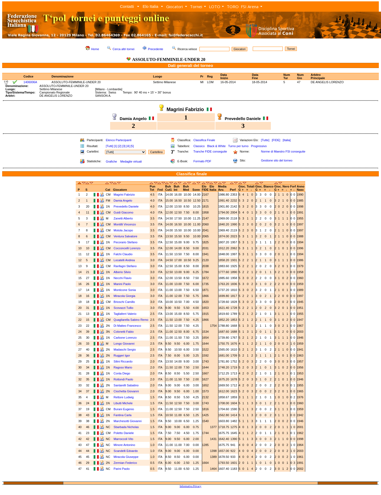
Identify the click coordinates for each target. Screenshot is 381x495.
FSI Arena (249, 6)
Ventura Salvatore (125, 236)
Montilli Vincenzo (125, 224)
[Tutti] (109, 146)
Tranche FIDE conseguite (210, 151)
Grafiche (111, 161)
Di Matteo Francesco (127, 325)
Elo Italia (150, 6)
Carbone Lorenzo (125, 337)
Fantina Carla (123, 415)
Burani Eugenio (124, 409)
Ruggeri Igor (122, 355)
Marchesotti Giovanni (128, 421)
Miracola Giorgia (124, 295)
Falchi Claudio (123, 254)
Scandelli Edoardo (126, 450)
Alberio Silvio (122, 272)
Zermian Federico (125, 462)
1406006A (30, 82)
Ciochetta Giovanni (126, 391)
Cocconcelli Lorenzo (127, 248)
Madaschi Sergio (125, 349)
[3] (124, 146)
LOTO (214, 6)
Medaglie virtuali (131, 161)
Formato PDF (202, 161)
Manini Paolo (122, 284)
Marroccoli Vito (123, 439)
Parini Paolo (122, 468)
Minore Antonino (124, 445)
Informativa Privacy (190, 486)
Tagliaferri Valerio (125, 313)
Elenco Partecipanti (119, 140)
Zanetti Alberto (123, 218)
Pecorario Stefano (125, 242)
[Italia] (287, 140)
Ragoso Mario (123, 367)
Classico (199, 146)
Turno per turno (238, 146)
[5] (132, 146)
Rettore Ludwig (124, 397)
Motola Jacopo (123, 230)
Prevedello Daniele (126, 206)
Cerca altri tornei (123, 49)
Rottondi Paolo (123, 379)
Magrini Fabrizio (124, 194)
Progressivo (259, 146)
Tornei (196, 6)
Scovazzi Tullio (123, 307)
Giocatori (174, 6)
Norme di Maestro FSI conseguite (283, 151)
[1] (115, 146)
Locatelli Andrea (124, 260)
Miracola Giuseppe (126, 456)
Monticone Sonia (125, 290)
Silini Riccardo (123, 361)
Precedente (155, 49)
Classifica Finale (204, 140)
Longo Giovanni (124, 343)
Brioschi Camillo (124, 301)
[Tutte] (265, 140)
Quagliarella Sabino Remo (131, 319)
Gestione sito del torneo (276, 160)
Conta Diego (122, 373)
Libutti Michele (123, 403)
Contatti (127, 6)
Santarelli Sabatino (126, 385)
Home (95, 49)
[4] (128, 146)
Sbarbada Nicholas (126, 427)
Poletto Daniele (124, 433)
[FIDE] (276, 140)
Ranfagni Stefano (125, 266)
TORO (233, 6)
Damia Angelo (123, 200)
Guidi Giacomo (123, 212)
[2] (119, 146)
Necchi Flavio (123, 278)
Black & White (216, 146)
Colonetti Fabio (124, 331)
